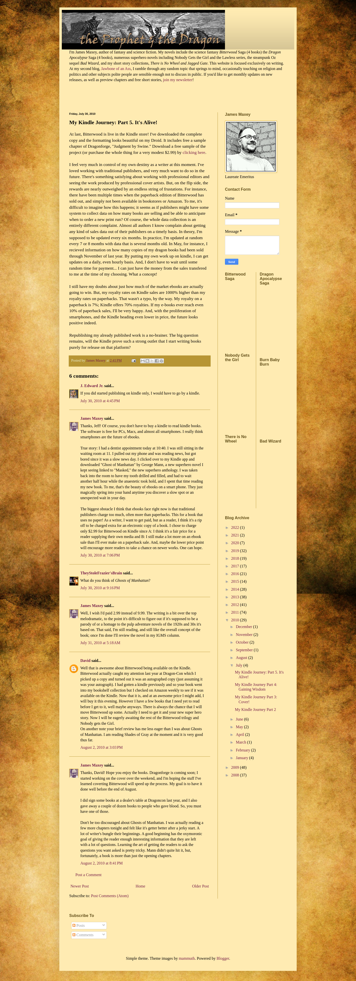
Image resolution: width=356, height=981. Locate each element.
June (240, 719)
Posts (78, 925)
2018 (235, 558)
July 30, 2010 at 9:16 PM (100, 588)
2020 (235, 543)
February (243, 750)
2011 (235, 612)
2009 (235, 767)
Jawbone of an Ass (115, 69)
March (241, 742)
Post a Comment (88, 875)
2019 (235, 551)
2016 (235, 574)
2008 (235, 775)
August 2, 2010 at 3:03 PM (101, 747)
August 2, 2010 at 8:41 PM (101, 863)
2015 (235, 581)
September (245, 650)
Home (140, 886)
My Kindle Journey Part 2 (255, 709)
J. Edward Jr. (91, 386)
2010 (235, 620)
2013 (235, 597)
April (240, 734)
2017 (235, 566)
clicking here (193, 152)
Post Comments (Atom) (110, 896)
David (85, 660)
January (242, 758)
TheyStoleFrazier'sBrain (101, 573)
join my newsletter (177, 80)
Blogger (223, 958)
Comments (82, 935)
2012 (235, 605)
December (244, 627)
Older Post (200, 886)
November (245, 634)
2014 (235, 589)
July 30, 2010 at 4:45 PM (100, 401)
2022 (235, 527)
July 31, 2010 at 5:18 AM (100, 643)
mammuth (187, 958)
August (242, 657)
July (240, 665)
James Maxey (91, 418)
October (243, 642)
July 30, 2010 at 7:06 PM (100, 555)
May (240, 727)
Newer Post (79, 886)
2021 (235, 535)
